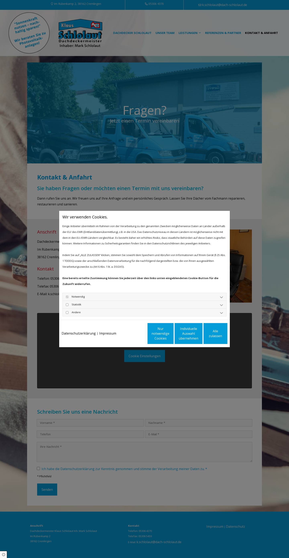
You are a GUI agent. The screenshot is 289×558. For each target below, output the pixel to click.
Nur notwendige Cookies (132, 336)
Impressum (107, 322)
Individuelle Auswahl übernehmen (171, 336)
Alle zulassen (209, 336)
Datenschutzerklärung (79, 322)
